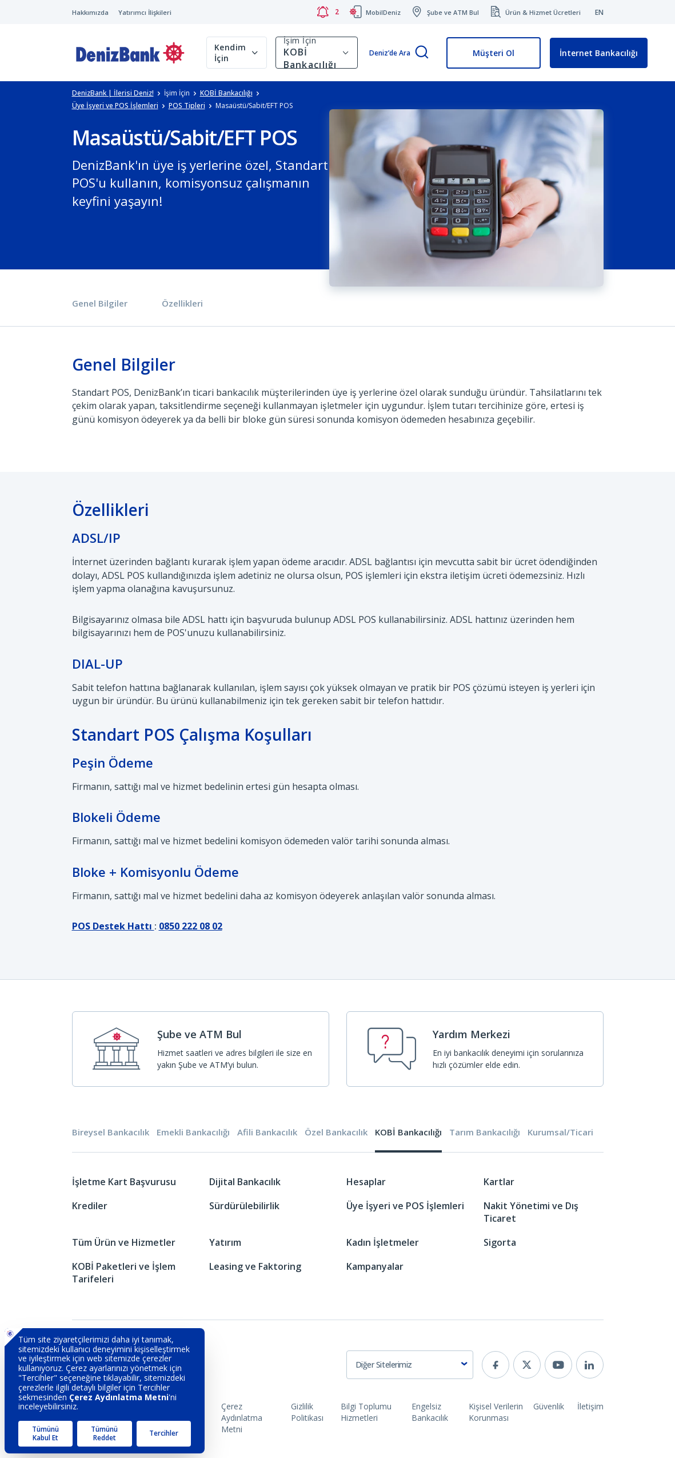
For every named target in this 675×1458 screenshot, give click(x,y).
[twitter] (527, 1364)
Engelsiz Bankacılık (430, 1412)
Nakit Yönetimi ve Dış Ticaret (531, 1212)
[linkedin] (590, 1364)
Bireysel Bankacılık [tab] (110, 1132)
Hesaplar (366, 1181)
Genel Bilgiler (99, 303)
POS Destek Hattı (113, 926)
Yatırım (225, 1242)
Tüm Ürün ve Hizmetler (123, 1242)
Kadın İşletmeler (382, 1242)
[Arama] (422, 53)
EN (599, 12)
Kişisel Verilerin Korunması (496, 1412)
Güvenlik (548, 1406)
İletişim (590, 1406)
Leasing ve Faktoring (255, 1266)
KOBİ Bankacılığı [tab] (408, 1132)
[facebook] (495, 1364)
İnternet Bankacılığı (599, 52)
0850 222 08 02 (190, 926)
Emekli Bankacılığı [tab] (193, 1132)
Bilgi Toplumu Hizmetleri (366, 1412)
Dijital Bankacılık (245, 1181)
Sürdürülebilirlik (244, 1205)
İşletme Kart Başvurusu (124, 1181)
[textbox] (410, 1364)
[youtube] (558, 1364)
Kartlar (499, 1181)
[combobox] (409, 1364)
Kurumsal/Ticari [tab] (560, 1132)
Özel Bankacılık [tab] (336, 1132)
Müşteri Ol (493, 52)
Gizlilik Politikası (307, 1412)
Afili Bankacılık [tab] (267, 1132)
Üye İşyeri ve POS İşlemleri (405, 1205)
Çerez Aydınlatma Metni (241, 1418)
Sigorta (500, 1242)
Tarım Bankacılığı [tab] (484, 1132)
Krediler (89, 1205)
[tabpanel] (338, 1236)
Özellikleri (182, 303)
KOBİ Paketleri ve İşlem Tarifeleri (123, 1272)
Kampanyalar (375, 1266)
